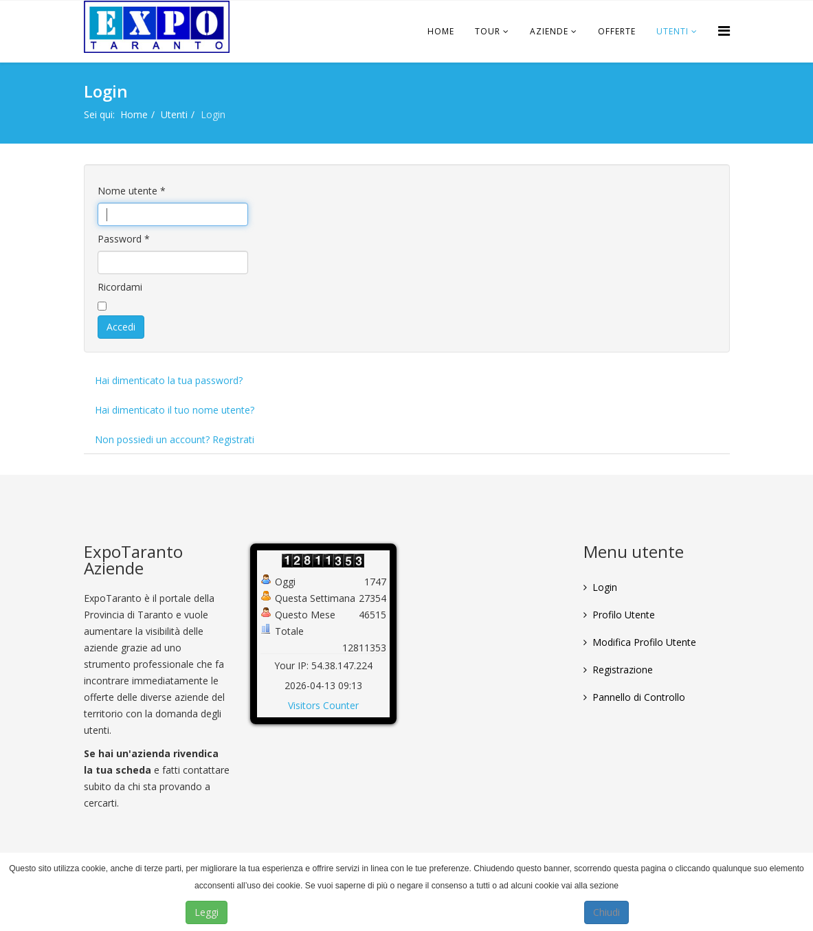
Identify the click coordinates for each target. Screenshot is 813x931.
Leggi (206, 912)
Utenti (672, 31)
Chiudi (606, 912)
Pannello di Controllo (638, 697)
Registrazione (622, 669)
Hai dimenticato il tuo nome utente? (174, 409)
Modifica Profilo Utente (644, 642)
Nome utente (132, 190)
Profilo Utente (623, 614)
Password (124, 238)
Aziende (549, 31)
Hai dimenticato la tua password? (169, 380)
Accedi (121, 326)
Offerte (617, 31)
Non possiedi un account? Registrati (174, 439)
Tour (487, 31)
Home (440, 31)
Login (604, 587)
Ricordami (120, 286)
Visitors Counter (323, 705)
